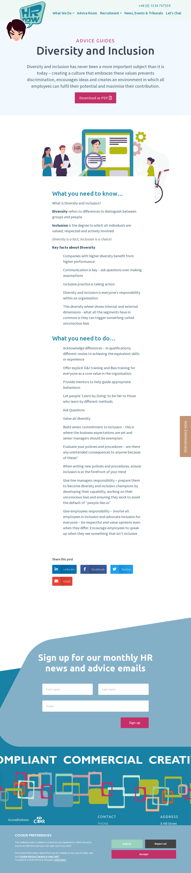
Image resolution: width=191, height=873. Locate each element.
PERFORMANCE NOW (185, 436)
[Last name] (123, 689)
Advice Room (87, 13)
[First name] (67, 689)
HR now (26, 22)
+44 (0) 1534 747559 (154, 5)
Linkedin (63, 569)
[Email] (95, 706)
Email (61, 581)
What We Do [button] (62, 13)
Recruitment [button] (110, 13)
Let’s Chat (173, 13)
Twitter (120, 569)
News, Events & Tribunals (143, 13)
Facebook (92, 569)
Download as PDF (95, 98)
